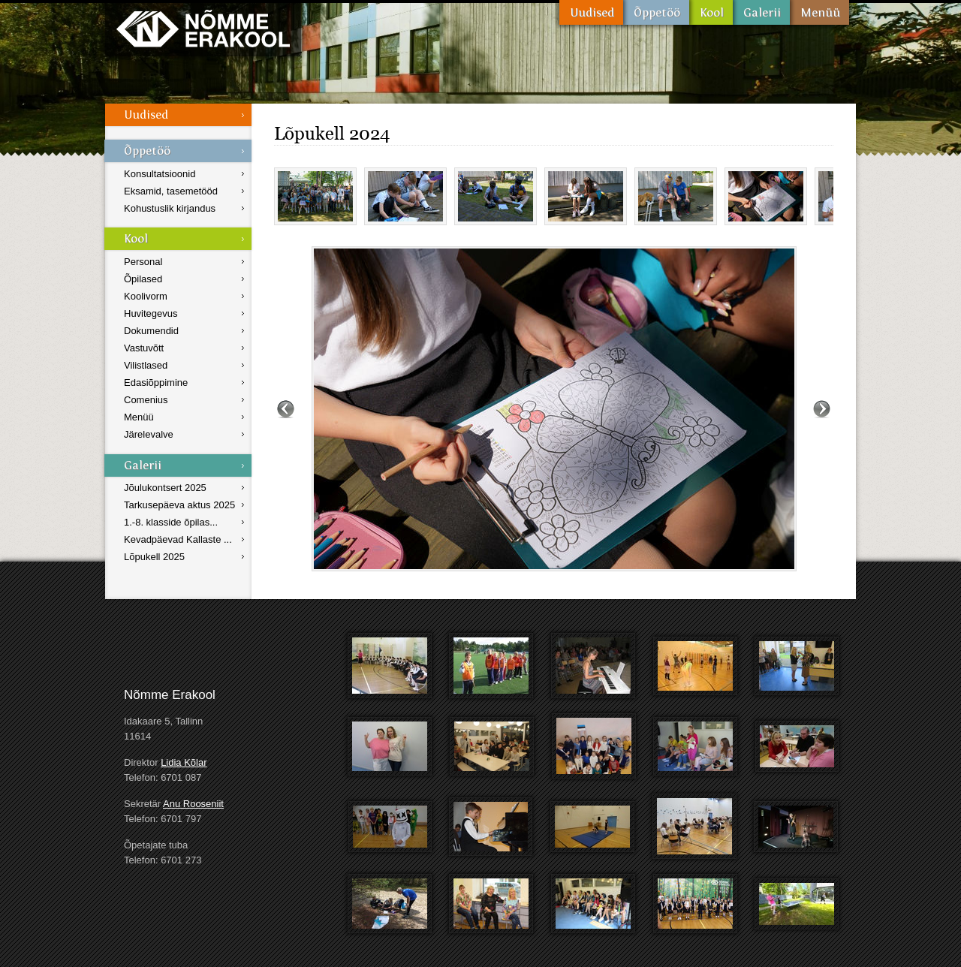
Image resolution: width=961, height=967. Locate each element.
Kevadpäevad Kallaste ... (178, 539)
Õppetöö (656, 12)
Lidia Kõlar (183, 762)
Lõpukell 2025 (154, 556)
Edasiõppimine (156, 382)
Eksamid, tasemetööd (171, 191)
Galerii (761, 12)
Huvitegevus (151, 313)
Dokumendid (151, 330)
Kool (711, 12)
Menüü (819, 12)
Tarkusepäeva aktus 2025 (179, 505)
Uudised (591, 12)
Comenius (146, 399)
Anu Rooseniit (193, 803)
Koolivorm (145, 296)
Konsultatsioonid (159, 173)
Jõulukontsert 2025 (165, 487)
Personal (143, 261)
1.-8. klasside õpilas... (171, 522)
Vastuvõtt (144, 348)
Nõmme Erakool (203, 28)
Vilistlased (145, 365)
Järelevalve (148, 434)
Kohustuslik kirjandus (169, 208)
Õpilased (143, 279)
